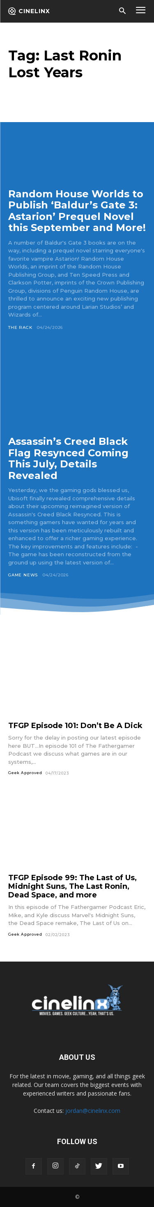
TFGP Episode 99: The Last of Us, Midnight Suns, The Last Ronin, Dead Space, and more (72, 886)
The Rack (20, 327)
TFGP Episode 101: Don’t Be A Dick (75, 725)
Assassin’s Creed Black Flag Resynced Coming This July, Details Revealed (68, 458)
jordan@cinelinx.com (92, 1111)
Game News (23, 575)
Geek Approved (25, 772)
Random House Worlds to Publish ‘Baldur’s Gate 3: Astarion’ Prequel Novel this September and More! (77, 211)
